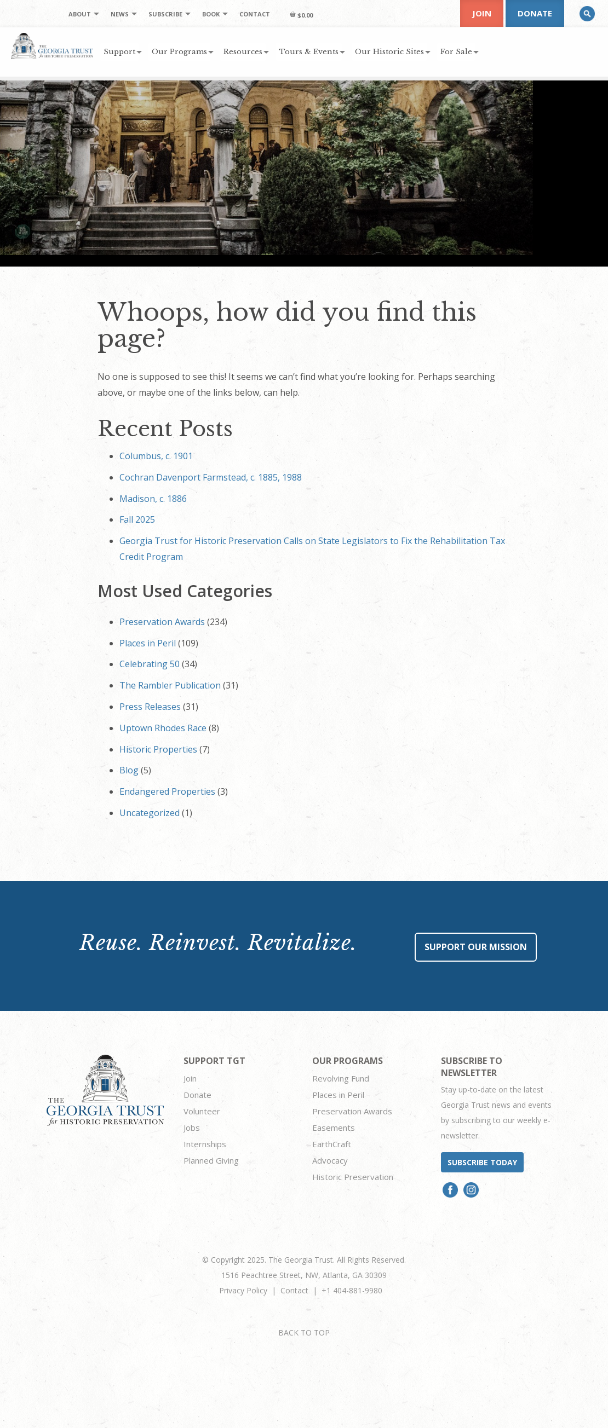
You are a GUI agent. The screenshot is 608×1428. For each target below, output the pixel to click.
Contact (294, 1290)
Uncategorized (149, 813)
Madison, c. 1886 (153, 499)
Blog (129, 770)
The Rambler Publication (170, 685)
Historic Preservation (352, 1176)
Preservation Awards (162, 622)
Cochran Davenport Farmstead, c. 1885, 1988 (210, 477)
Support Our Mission (476, 947)
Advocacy (330, 1160)
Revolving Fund (340, 1078)
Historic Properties (158, 749)
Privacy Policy (243, 1290)
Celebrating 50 (149, 664)
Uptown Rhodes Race (163, 728)
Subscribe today (482, 1162)
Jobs (191, 1127)
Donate (535, 13)
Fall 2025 (137, 519)
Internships (204, 1143)
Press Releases (150, 707)
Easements (333, 1127)
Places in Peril (147, 643)
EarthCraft (331, 1143)
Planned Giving (211, 1160)
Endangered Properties (167, 791)
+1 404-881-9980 (352, 1290)
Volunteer (201, 1111)
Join (481, 13)
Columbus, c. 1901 (156, 456)
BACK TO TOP (304, 1332)
